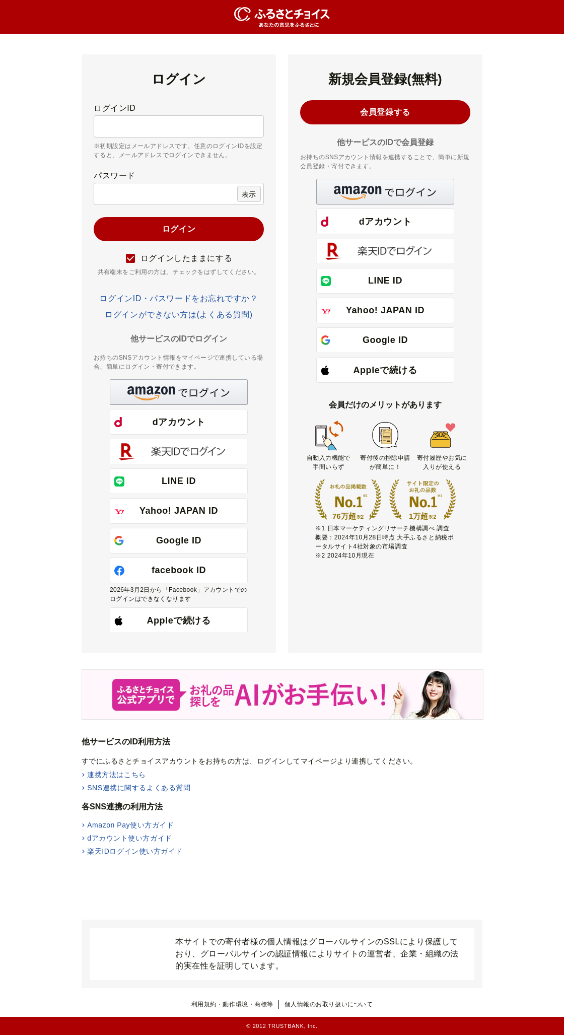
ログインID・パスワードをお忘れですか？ (178, 298)
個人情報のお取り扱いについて (329, 1004)
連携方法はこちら (116, 775)
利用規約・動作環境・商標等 (232, 1004)
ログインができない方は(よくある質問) (178, 314)
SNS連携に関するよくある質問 (138, 788)
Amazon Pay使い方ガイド (130, 825)
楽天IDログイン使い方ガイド (135, 851)
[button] (179, 392)
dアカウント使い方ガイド (129, 838)
